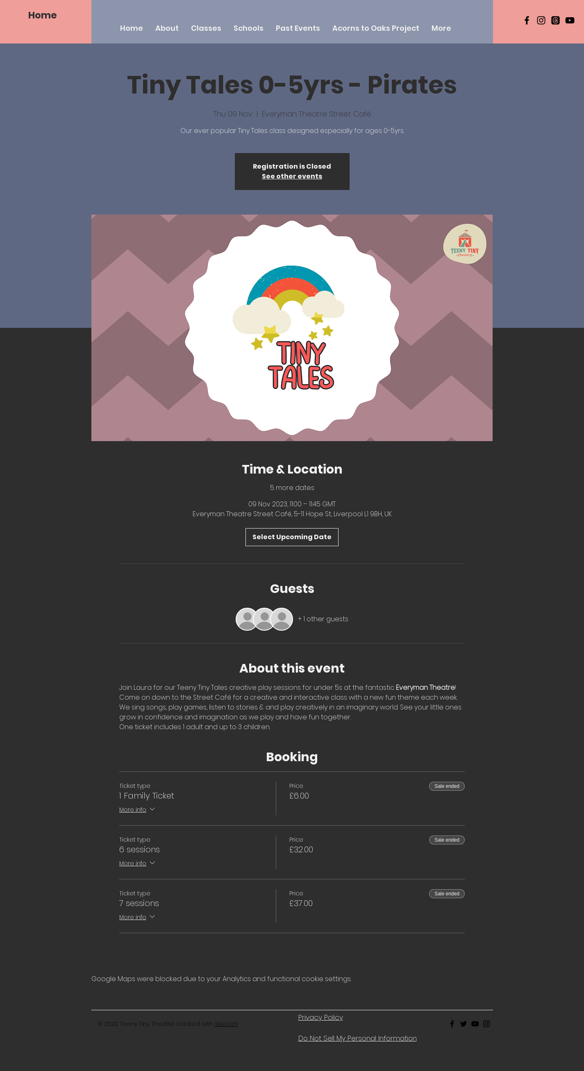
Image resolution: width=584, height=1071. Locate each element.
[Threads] (555, 20)
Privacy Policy (320, 1017)
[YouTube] (569, 20)
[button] (206, 28)
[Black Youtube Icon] (474, 1023)
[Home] (42, 15)
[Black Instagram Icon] (541, 20)
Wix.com (226, 1024)
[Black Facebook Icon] (526, 20)
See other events (292, 176)
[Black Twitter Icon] (463, 1023)
